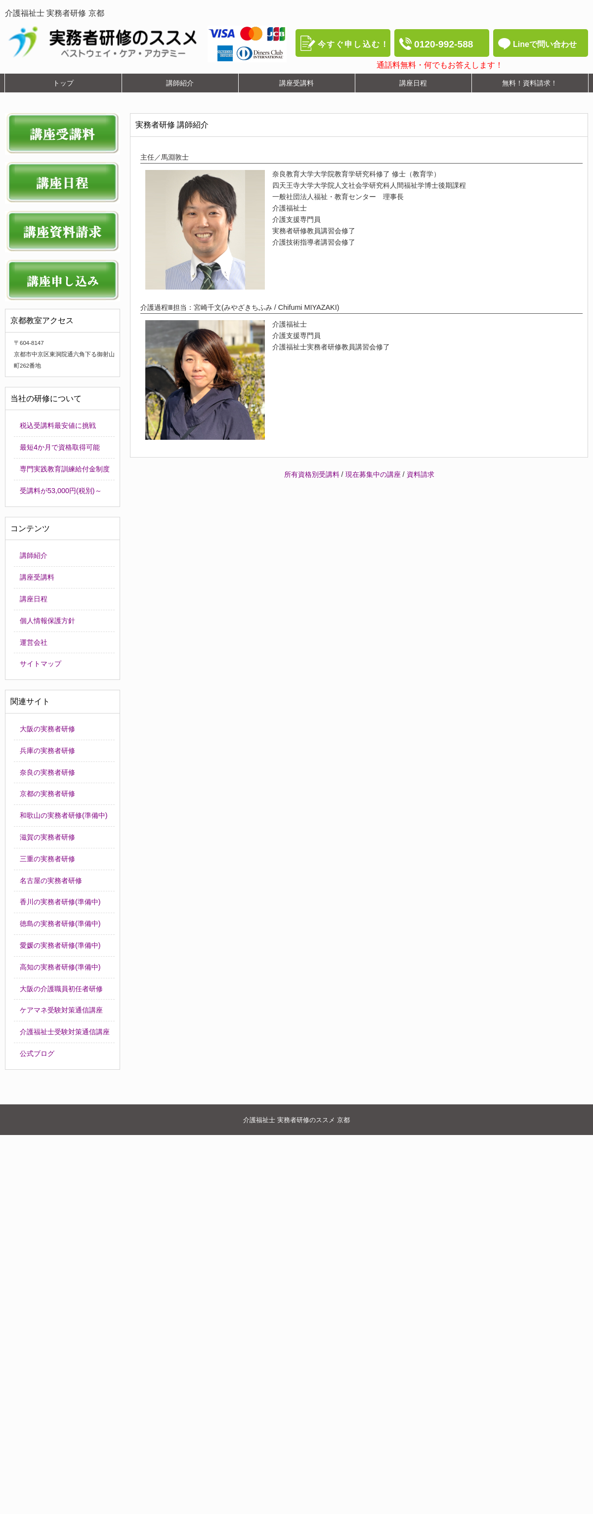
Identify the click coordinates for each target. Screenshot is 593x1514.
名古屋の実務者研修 (51, 880)
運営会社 (33, 642)
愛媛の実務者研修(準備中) (60, 945)
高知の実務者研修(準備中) (60, 967)
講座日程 (33, 599)
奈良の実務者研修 (47, 772)
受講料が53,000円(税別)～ (61, 491)
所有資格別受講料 (311, 474)
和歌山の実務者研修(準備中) (64, 815)
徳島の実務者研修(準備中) (60, 923)
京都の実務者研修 (47, 794)
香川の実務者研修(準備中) (60, 902)
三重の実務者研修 (47, 859)
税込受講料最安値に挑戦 (58, 425)
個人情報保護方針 (47, 621)
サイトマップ (40, 664)
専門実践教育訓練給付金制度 (65, 469)
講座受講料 (37, 577)
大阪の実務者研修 (47, 729)
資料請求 (420, 474)
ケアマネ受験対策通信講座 (61, 1010)
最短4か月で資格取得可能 (60, 447)
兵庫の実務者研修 (47, 751)
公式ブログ (37, 1053)
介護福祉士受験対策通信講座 (65, 1032)
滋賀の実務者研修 (47, 837)
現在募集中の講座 (373, 474)
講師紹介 (33, 555)
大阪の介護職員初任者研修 (61, 989)
